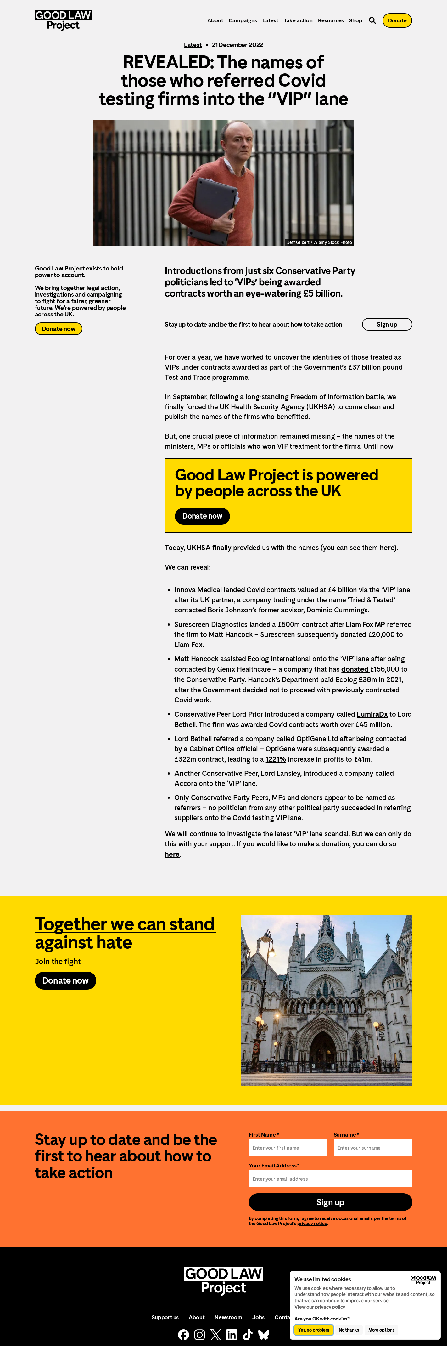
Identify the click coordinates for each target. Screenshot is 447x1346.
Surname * (346, 1134)
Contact (285, 1317)
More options (381, 1329)
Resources (331, 20)
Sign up (387, 324)
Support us (165, 1317)
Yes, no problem (313, 1329)
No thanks (349, 1329)
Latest (270, 20)
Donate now (58, 328)
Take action (298, 20)
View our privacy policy (319, 1307)
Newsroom (228, 1317)
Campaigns (243, 20)
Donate (397, 20)
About (215, 20)
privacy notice (312, 1223)
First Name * (264, 1134)
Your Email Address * (274, 1165)
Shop (355, 20)
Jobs (258, 1317)
